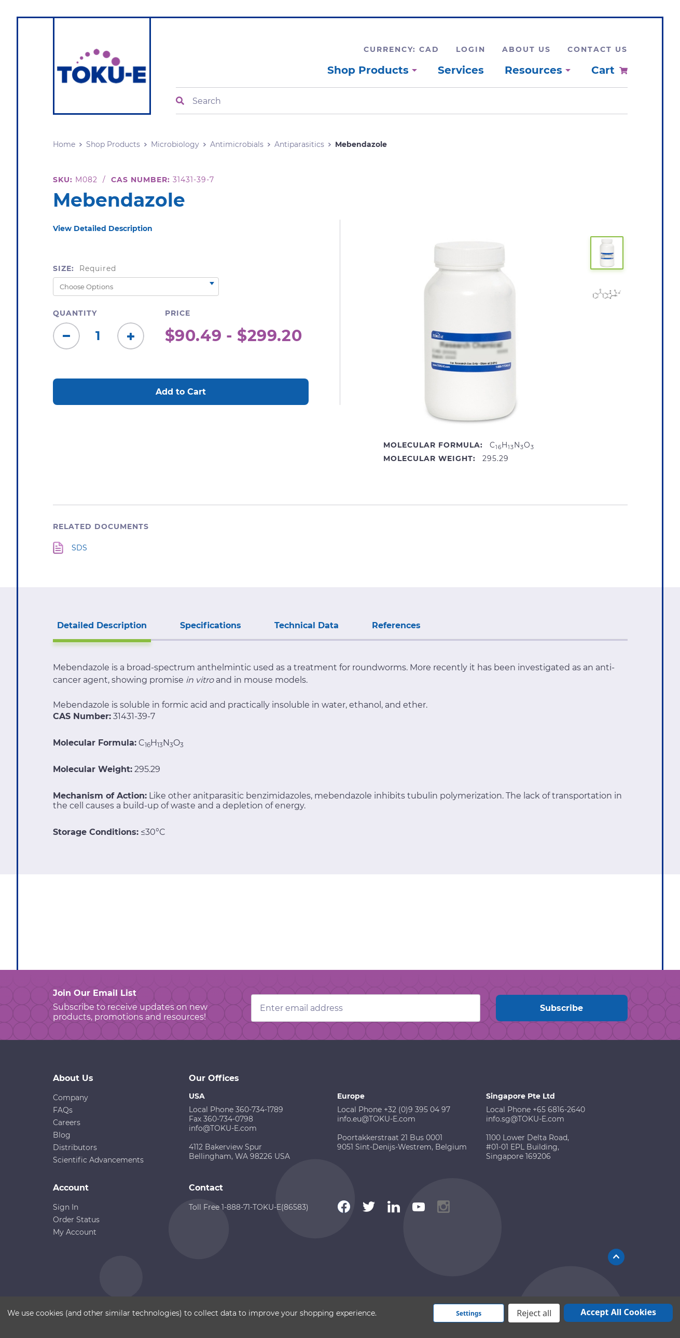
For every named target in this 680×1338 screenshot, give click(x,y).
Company (70, 1097)
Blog (62, 1135)
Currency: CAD (401, 49)
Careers (66, 1122)
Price (177, 313)
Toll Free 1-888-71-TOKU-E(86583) (249, 1207)
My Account (74, 1232)
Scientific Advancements (98, 1160)
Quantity (75, 313)
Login (470, 49)
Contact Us (597, 49)
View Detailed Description (102, 228)
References (396, 625)
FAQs (63, 1110)
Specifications (210, 625)
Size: (85, 268)
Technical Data (306, 625)
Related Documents (101, 526)
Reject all (534, 1313)
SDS (79, 547)
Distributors (75, 1147)
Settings (468, 1313)
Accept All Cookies (618, 1312)
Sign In (65, 1207)
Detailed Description (102, 625)
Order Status (76, 1219)
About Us (526, 49)
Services (461, 70)
